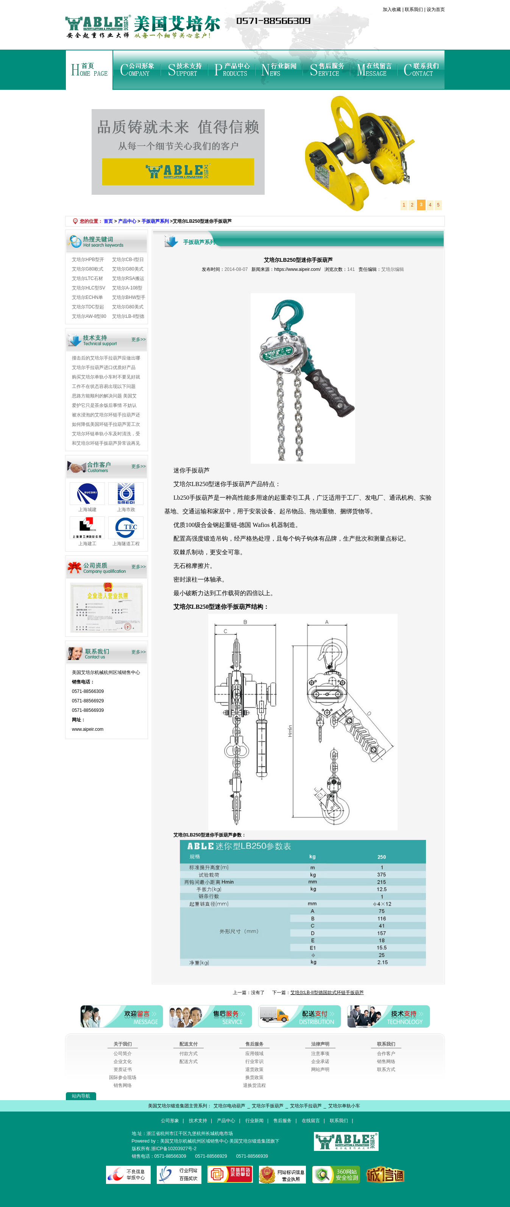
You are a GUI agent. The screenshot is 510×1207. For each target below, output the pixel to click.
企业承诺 (320, 1061)
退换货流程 (254, 1085)
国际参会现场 (122, 1077)
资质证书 (123, 1069)
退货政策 (254, 1069)
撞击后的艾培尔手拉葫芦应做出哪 (106, 358)
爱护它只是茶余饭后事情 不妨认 (104, 405)
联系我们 (414, 9)
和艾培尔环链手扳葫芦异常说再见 (106, 443)
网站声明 (320, 1069)
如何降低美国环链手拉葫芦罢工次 (106, 424)
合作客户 (386, 1053)
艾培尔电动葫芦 (229, 1106)
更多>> (138, 339)
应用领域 (254, 1053)
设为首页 (435, 9)
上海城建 (87, 509)
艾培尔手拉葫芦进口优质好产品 (104, 367)
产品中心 (231, 70)
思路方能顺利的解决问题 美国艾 (104, 396)
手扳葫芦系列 (155, 221)
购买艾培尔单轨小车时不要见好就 (106, 377)
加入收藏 (392, 9)
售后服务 (326, 70)
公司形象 (137, 70)
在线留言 (373, 70)
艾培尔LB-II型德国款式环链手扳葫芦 (326, 992)
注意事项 (320, 1053)
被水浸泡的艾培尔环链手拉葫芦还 (106, 414)
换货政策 (254, 1077)
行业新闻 (279, 70)
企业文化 (123, 1061)
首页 (89, 70)
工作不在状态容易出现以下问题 (104, 386)
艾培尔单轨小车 (344, 1106)
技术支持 (184, 70)
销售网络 (123, 1085)
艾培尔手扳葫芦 (268, 1106)
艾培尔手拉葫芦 (306, 1106)
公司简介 (123, 1053)
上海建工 (87, 543)
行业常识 (254, 1061)
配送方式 (188, 1061)
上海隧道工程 (126, 543)
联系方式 (386, 1069)
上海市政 (126, 509)
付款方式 (188, 1053)
